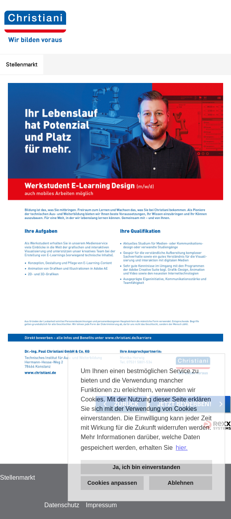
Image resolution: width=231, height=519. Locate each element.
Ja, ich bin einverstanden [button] (146, 467)
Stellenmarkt (21, 64)
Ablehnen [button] (181, 483)
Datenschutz (61, 505)
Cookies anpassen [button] (112, 483)
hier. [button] (182, 447)
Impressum (101, 505)
